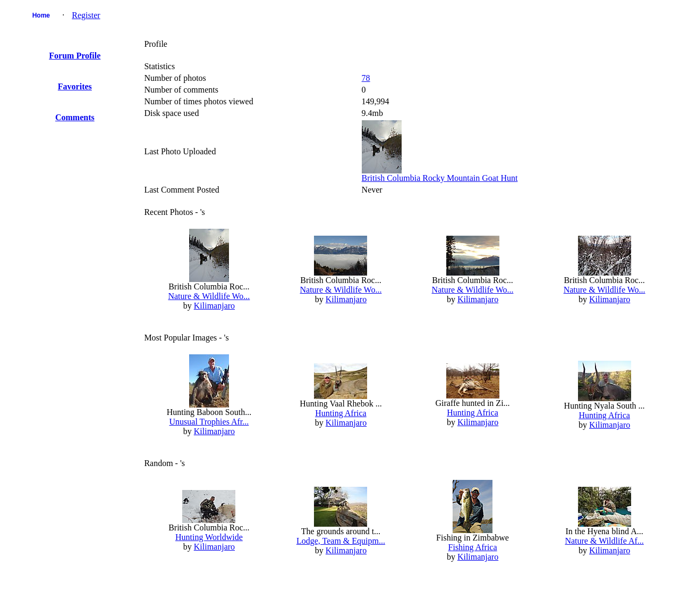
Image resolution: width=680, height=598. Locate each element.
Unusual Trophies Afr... (209, 421)
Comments (75, 117)
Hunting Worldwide (209, 537)
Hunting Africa (340, 413)
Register (86, 15)
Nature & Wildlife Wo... (209, 296)
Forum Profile (74, 55)
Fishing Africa (472, 547)
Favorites (75, 86)
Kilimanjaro (214, 305)
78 (366, 77)
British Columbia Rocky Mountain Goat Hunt (440, 177)
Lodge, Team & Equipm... (340, 540)
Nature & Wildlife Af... (604, 540)
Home (41, 15)
